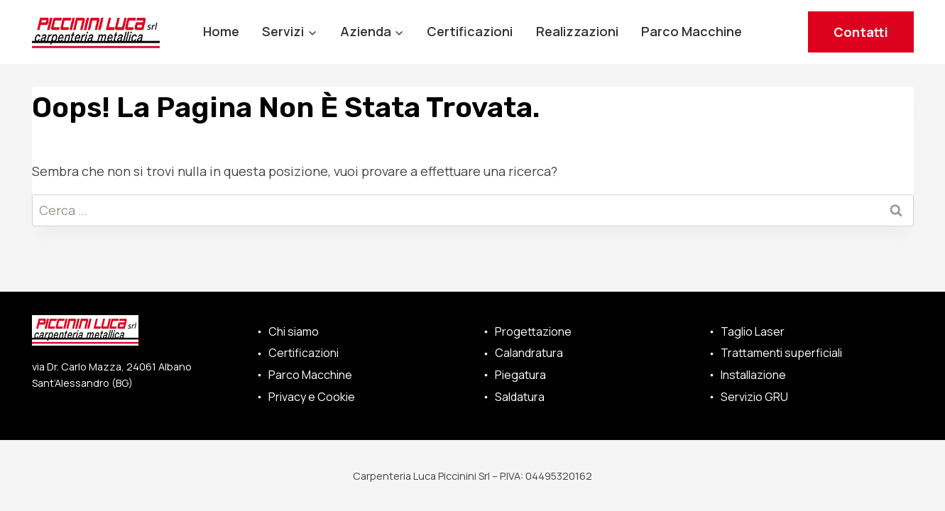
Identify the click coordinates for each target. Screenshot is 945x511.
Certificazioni (470, 31)
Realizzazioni (577, 31)
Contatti (861, 31)
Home (221, 31)
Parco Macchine (691, 31)
